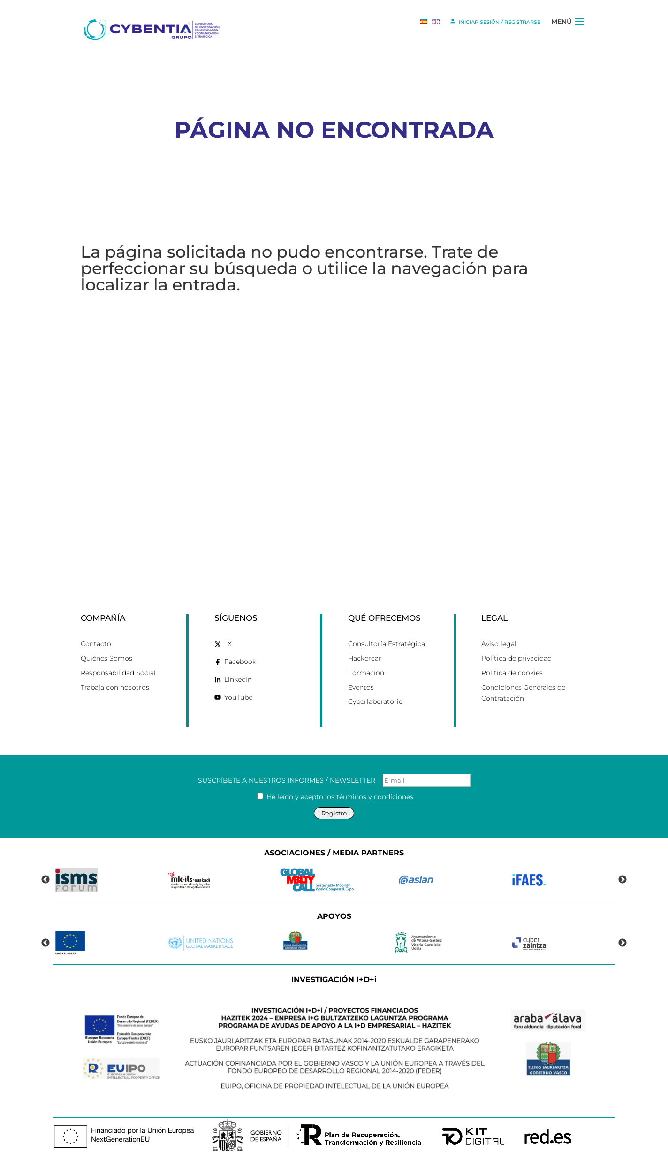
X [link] (230, 644)
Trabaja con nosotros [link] (115, 687)
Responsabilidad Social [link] (118, 673)
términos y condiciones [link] (374, 797)
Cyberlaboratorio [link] (375, 701)
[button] (579, 30)
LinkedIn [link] (238, 679)
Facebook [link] (240, 661)
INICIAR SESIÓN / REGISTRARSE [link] (494, 21)
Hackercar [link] (364, 658)
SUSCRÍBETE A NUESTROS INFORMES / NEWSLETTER (334, 780)
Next (622, 879)
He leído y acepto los (335, 797)
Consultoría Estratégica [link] (386, 644)
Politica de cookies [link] (512, 673)
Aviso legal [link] (498, 644)
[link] (153, 29)
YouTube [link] (238, 697)
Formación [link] (366, 673)
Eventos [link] (361, 687)
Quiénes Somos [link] (106, 658)
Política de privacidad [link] (516, 658)
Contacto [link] (96, 644)
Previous (45, 879)
